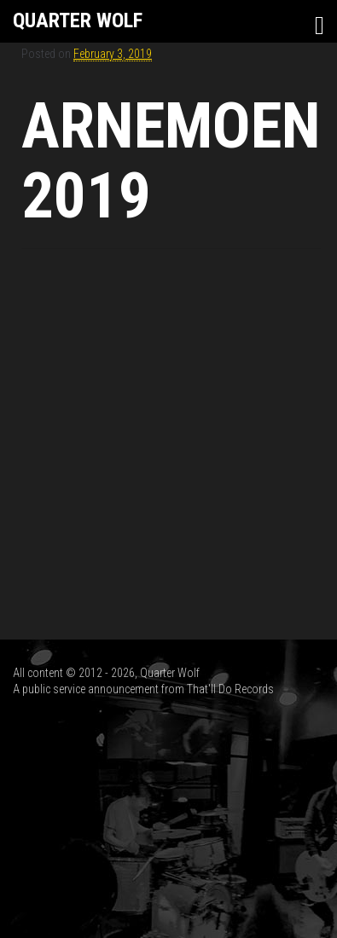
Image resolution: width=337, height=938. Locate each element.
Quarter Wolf (77, 20)
